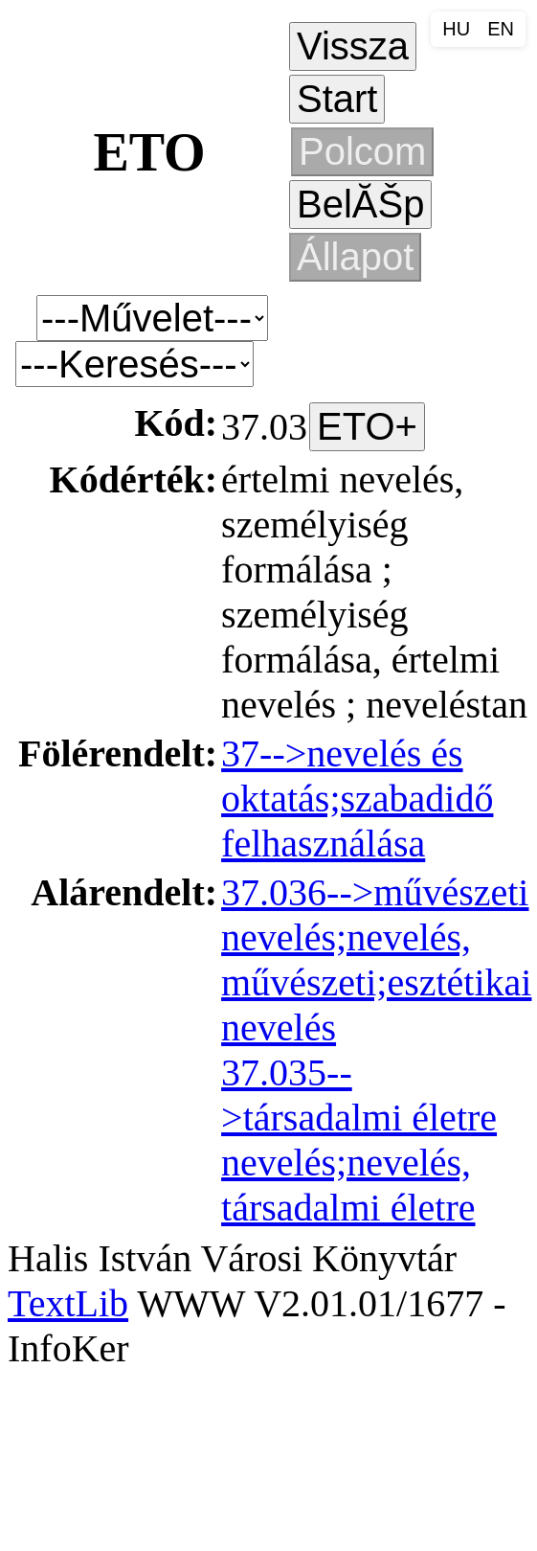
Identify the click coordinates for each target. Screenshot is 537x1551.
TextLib (68, 1303)
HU (456, 28)
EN (500, 28)
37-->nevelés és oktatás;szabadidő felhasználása (357, 798)
